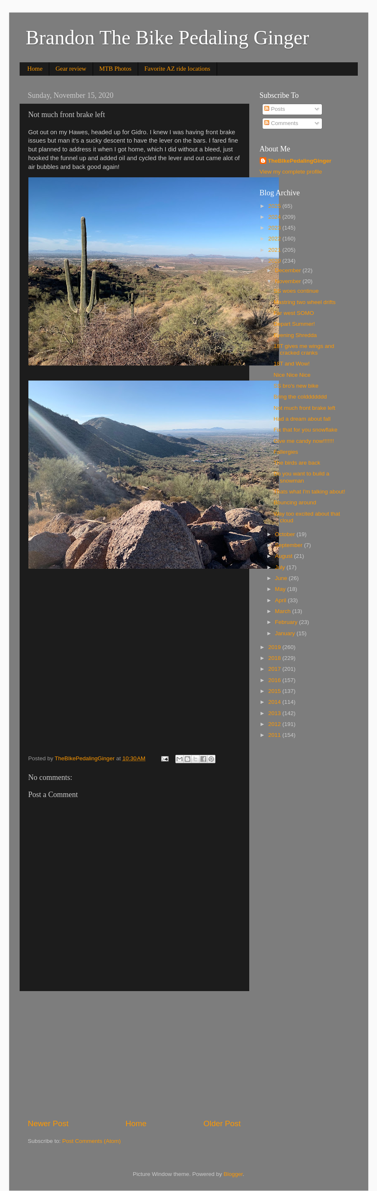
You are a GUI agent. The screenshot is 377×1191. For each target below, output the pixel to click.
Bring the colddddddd (300, 397)
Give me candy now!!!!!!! (303, 441)
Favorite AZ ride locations (177, 68)
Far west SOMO (293, 313)
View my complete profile (291, 172)
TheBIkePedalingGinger (299, 161)
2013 (275, 713)
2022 (275, 238)
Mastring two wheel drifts (304, 302)
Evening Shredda (295, 335)
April (281, 600)
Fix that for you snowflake (305, 430)
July (281, 567)
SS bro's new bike (296, 386)
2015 (275, 691)
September (289, 545)
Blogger (233, 1174)
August (284, 556)
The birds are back (296, 463)
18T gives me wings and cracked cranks (303, 349)
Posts (274, 109)
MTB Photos (115, 68)
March (283, 611)
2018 (275, 658)
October (286, 534)
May (281, 589)
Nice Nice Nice (292, 375)
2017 (275, 669)
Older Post (221, 1123)
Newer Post (48, 1123)
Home (35, 68)
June (282, 578)
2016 (275, 680)
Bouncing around (294, 502)
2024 (275, 217)
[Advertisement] (134, 1054)
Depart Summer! (294, 324)
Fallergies (285, 452)
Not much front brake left (304, 408)
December (289, 270)
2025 (275, 206)
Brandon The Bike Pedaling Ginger (167, 37)
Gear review (71, 68)
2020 (275, 261)
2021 (275, 250)
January (286, 633)
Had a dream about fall (302, 419)
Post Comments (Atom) (91, 1141)
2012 (275, 724)
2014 (275, 702)
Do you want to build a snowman (301, 476)
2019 (275, 647)
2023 (275, 228)
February (287, 622)
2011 (275, 735)
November (289, 281)
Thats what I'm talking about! (309, 491)
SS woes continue (296, 291)
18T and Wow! (291, 363)
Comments (281, 123)
